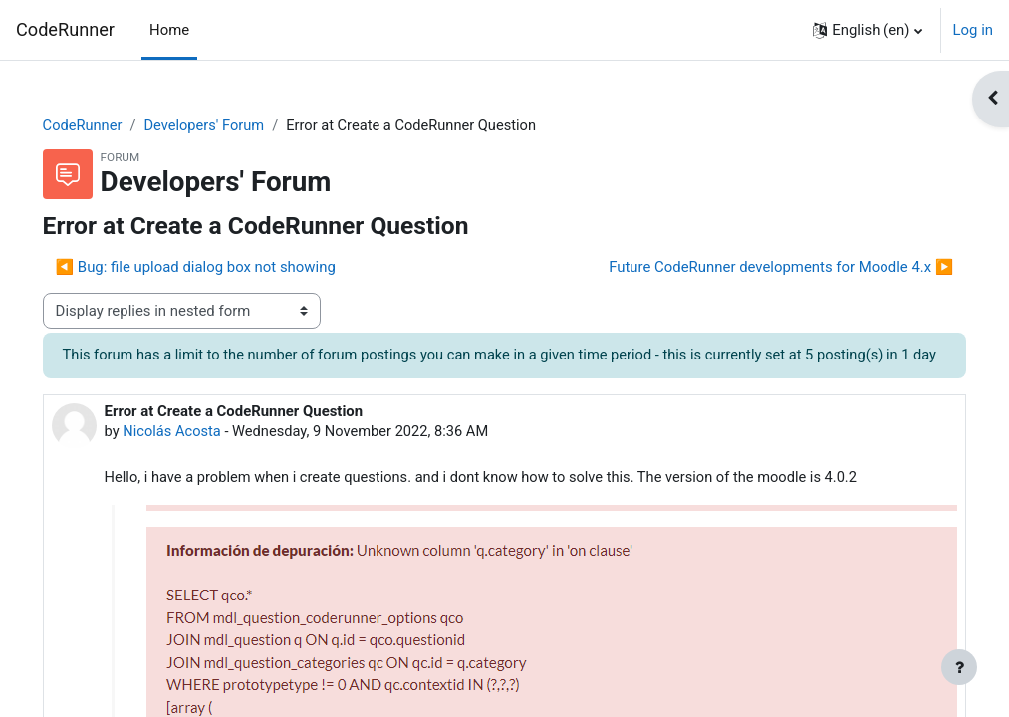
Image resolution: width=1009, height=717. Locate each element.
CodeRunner (65, 29)
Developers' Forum (235, 126)
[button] (867, 30)
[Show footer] (959, 667)
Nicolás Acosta (201, 455)
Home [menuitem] (169, 30)
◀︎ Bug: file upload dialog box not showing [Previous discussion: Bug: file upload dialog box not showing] (224, 267)
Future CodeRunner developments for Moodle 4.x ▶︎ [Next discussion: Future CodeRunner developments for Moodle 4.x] (753, 267)
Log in (973, 30)
